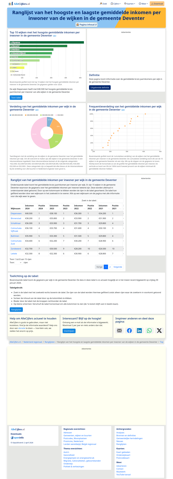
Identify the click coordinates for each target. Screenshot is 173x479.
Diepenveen (16, 213)
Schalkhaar (16, 223)
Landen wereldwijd (72, 444)
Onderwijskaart (123, 455)
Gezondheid (69, 455)
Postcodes (68, 438)
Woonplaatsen (80, 438)
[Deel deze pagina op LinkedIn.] (139, 331)
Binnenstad (16, 218)
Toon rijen (19, 262)
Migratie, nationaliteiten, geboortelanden (82, 460)
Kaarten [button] (129, 3)
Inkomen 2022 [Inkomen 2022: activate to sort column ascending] (78, 207)
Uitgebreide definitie (100, 87)
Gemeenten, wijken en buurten (78, 435)
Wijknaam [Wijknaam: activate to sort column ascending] (15, 208)
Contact (119, 468)
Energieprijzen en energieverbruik (79, 458)
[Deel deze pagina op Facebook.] (129, 331)
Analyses (120, 432)
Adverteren (121, 466)
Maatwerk (120, 471)
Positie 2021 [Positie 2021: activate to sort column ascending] (115, 207)
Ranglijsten (16, 309)
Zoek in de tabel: (103, 200)
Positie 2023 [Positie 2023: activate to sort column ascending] (66, 207)
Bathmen (15, 236)
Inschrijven (69, 331)
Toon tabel (16, 97)
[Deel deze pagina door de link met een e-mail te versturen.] (119, 331)
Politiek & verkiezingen (74, 466)
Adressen (68, 432)
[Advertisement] (126, 52)
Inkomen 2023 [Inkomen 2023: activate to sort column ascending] (54, 207)
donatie (21, 328)
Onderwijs (68, 463)
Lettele (14, 253)
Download (157, 3)
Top (161, 342)
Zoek (103, 3)
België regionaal (89, 444)
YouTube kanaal (123, 474)
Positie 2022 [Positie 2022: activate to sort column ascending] (91, 207)
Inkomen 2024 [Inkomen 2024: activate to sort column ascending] (29, 207)
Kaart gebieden (123, 452)
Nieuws (119, 441)
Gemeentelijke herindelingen (129, 438)
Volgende (118, 267)
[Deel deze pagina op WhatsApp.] (149, 331)
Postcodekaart (122, 458)
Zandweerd (16, 248)
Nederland (78, 441)
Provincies (68, 441)
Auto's (66, 452)
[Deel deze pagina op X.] (159, 331)
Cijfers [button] (115, 3)
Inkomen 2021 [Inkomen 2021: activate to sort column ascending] (103, 207)
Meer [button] (142, 3)
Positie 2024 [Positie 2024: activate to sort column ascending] (41, 207)
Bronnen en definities (126, 435)
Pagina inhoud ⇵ (86, 24)
